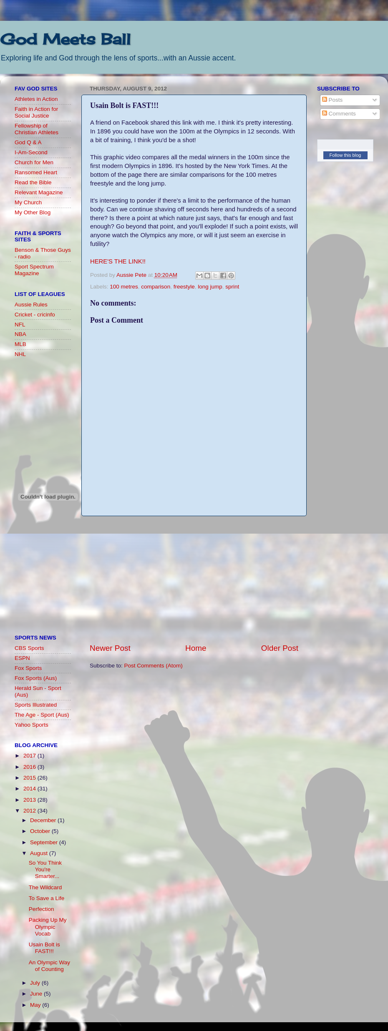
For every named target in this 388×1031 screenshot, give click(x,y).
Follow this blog (345, 155)
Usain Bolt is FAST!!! (44, 947)
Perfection (41, 909)
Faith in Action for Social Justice (36, 112)
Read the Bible (33, 182)
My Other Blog (32, 212)
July (36, 983)
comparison (155, 286)
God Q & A (28, 142)
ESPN (22, 658)
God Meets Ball (65, 39)
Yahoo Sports (31, 725)
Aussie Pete (132, 275)
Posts (332, 100)
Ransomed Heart (36, 172)
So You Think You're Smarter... (45, 869)
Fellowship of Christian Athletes (36, 129)
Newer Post (110, 648)
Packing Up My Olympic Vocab (48, 926)
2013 (30, 800)
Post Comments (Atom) (153, 665)
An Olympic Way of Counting (49, 965)
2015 (30, 778)
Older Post (279, 648)
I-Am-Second (31, 152)
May (36, 1005)
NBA (20, 334)
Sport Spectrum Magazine (34, 269)
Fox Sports (28, 668)
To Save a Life (47, 898)
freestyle (184, 286)
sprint (232, 286)
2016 (30, 767)
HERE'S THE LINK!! (118, 261)
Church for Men (34, 162)
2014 (30, 788)
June (37, 994)
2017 (30, 756)
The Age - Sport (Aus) (42, 715)
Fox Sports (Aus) (36, 678)
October (41, 831)
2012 (30, 811)
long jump (210, 286)
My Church (28, 202)
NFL (20, 324)
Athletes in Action (36, 99)
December (44, 820)
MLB (20, 344)
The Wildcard (45, 887)
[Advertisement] (194, 579)
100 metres (124, 286)
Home (195, 648)
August (39, 853)
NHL (20, 354)
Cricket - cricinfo (35, 314)
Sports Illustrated (36, 705)
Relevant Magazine (39, 192)
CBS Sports (29, 648)
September (44, 842)
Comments (339, 113)
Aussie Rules (31, 304)
